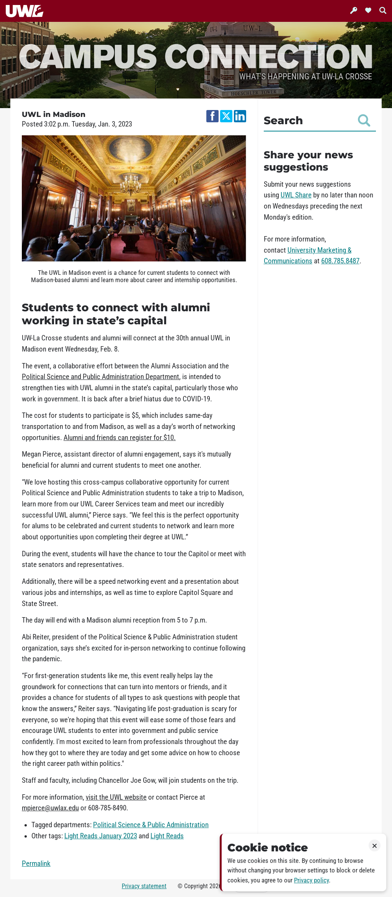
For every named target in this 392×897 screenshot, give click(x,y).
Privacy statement (144, 886)
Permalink (36, 863)
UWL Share (296, 195)
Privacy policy (311, 880)
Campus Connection (196, 55)
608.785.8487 (340, 261)
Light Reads (167, 836)
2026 (215, 886)
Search (317, 120)
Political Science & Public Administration (151, 825)
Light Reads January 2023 (100, 836)
